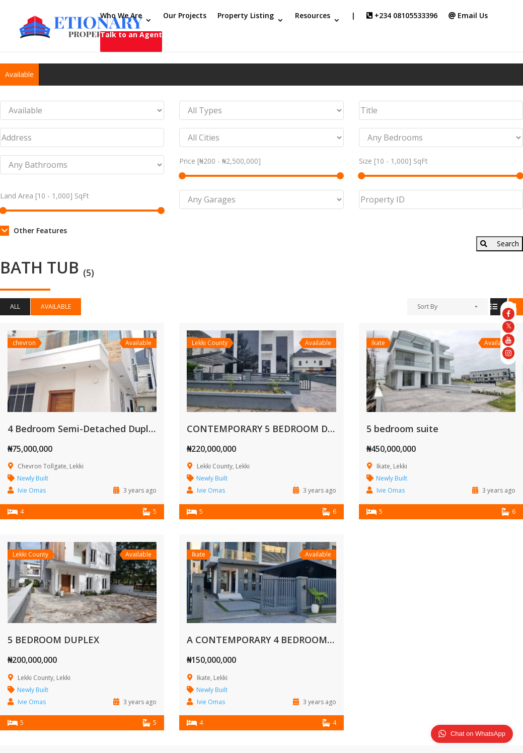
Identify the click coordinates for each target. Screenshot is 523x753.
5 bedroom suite (402, 429)
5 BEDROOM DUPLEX (53, 640)
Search (499, 243)
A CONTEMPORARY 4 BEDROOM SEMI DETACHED (295, 640)
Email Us (468, 16)
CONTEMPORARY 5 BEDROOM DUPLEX (271, 429)
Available (19, 74)
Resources (312, 16)
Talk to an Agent (131, 35)
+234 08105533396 (401, 16)
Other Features (33, 230)
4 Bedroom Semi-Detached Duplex (83, 429)
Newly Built (32, 478)
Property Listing (245, 16)
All (15, 306)
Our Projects (184, 16)
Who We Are (121, 16)
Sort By (427, 306)
